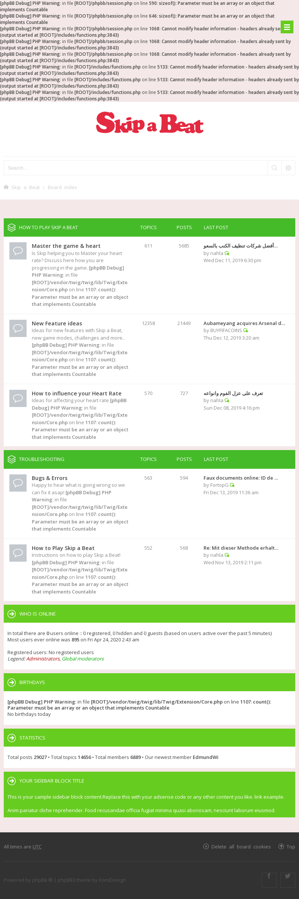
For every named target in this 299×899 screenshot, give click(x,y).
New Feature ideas (57, 323)
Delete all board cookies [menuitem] (241, 846)
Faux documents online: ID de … (241, 477)
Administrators (43, 658)
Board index (62, 187)
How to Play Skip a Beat (48, 227)
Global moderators (83, 658)
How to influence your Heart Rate (77, 393)
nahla (216, 253)
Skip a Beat (25, 187)
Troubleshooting (41, 459)
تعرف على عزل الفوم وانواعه (233, 393)
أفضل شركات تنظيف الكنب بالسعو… (241, 245)
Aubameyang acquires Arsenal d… (244, 323)
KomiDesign (112, 880)
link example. (269, 796)
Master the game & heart (66, 245)
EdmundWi (206, 757)
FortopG (219, 485)
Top (291, 846)
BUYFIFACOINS (226, 330)
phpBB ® (42, 880)
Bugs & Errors (49, 478)
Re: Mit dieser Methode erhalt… (241, 547)
